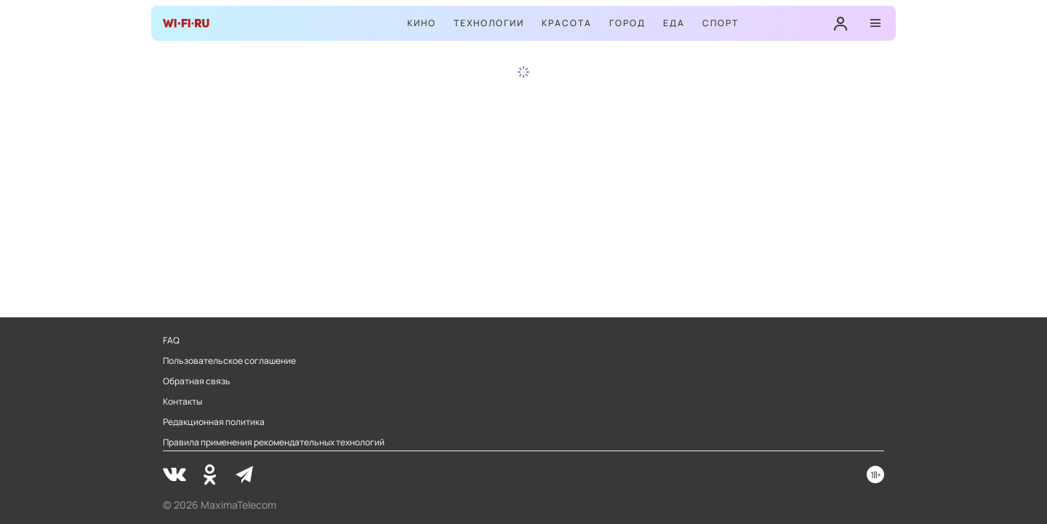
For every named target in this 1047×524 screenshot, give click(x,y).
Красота (567, 23)
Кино (421, 23)
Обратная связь (196, 381)
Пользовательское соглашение (229, 361)
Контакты (182, 402)
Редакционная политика (214, 422)
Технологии (489, 23)
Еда (674, 23)
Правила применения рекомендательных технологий (274, 442)
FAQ (171, 340)
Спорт (720, 23)
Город (627, 23)
